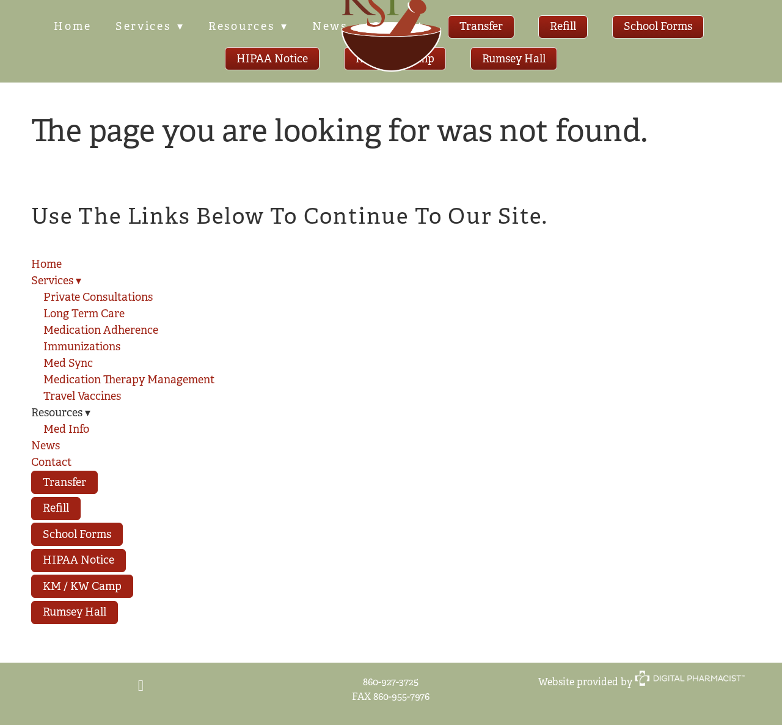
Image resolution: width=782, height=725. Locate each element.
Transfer (482, 26)
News (45, 445)
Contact (51, 462)
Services (149, 26)
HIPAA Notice (272, 58)
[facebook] (140, 686)
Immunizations (81, 346)
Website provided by (641, 681)
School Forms (659, 26)
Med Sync (68, 363)
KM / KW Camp (82, 586)
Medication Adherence (100, 330)
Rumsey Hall (514, 58)
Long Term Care (84, 313)
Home (71, 26)
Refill (564, 26)
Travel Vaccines (82, 396)
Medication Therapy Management (128, 379)
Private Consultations (98, 297)
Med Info (66, 429)
